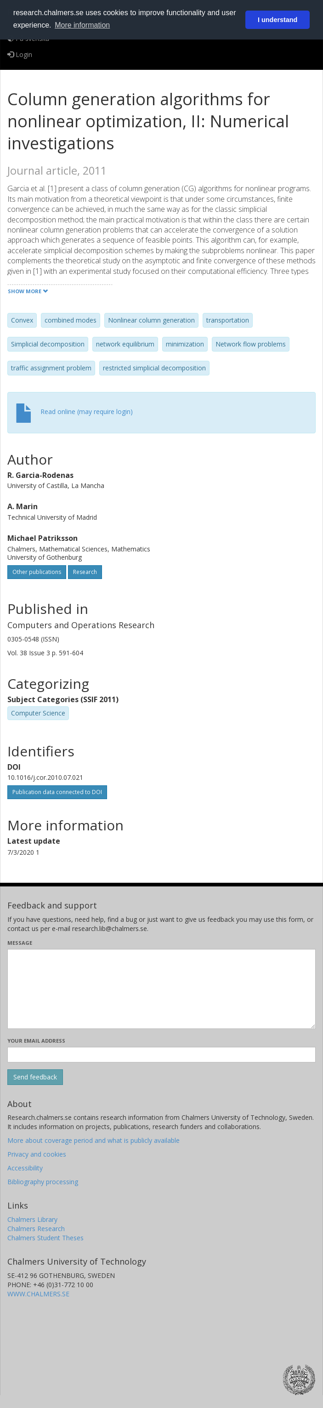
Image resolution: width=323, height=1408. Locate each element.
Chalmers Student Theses (45, 1237)
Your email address (36, 1040)
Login (19, 54)
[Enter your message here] (161, 989)
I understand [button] (277, 19)
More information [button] (82, 25)
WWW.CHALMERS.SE (38, 1293)
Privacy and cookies (36, 1154)
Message (19, 942)
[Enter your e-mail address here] (161, 1054)
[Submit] (35, 1077)
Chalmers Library (32, 1219)
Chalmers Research (36, 1228)
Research (85, 572)
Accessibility (25, 1168)
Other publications (36, 572)
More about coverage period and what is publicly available (93, 1140)
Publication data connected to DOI (57, 792)
